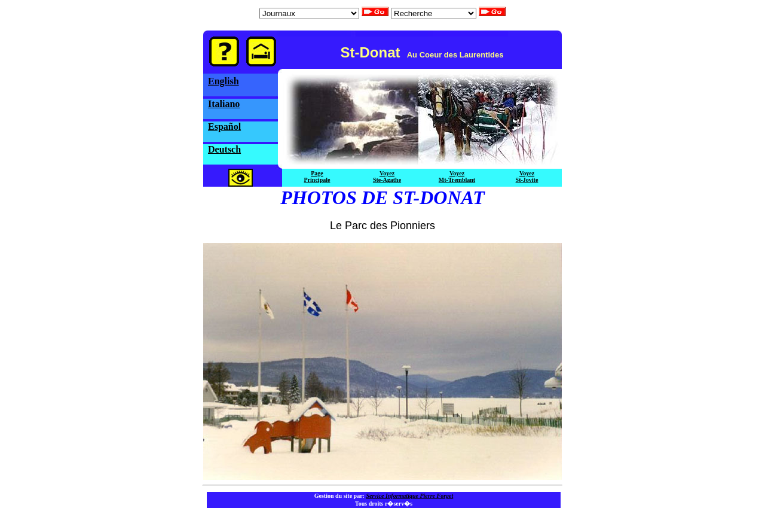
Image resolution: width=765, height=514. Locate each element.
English (223, 81)
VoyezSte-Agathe (387, 176)
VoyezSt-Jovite (527, 176)
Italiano (224, 104)
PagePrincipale (317, 176)
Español (224, 126)
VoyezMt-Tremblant (457, 176)
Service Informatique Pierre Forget (409, 495)
